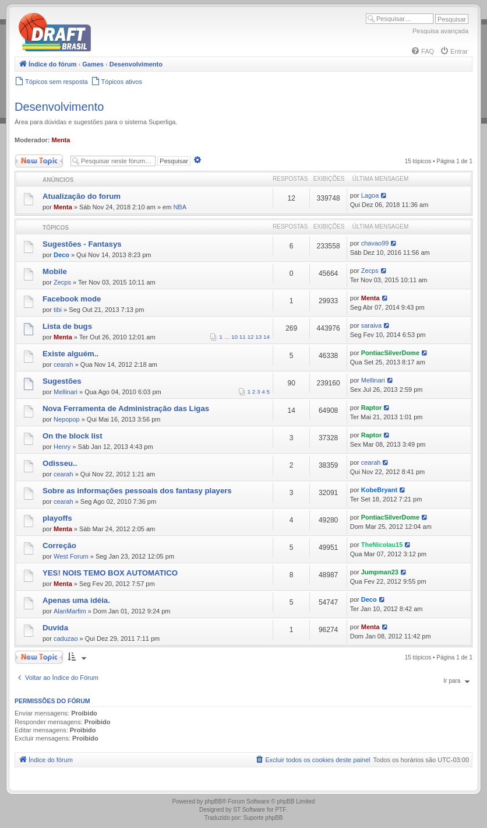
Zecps (62, 282)
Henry (62, 446)
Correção (59, 545)
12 (251, 337)
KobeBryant (379, 489)
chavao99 (375, 243)
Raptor (371, 407)
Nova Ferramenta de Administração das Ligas (126, 408)
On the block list (73, 435)
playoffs (57, 518)
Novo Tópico (39, 161)
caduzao (66, 638)
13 (258, 337)
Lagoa (370, 195)
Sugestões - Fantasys (82, 244)
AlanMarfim (70, 611)
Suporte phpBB (263, 818)
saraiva (371, 325)
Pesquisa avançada (440, 30)
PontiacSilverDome (390, 352)
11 (242, 337)
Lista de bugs (67, 326)
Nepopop (67, 419)
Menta (61, 139)
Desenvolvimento (59, 106)
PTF (280, 809)
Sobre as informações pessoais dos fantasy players (137, 490)
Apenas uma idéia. (76, 600)
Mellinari (65, 391)
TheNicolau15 (382, 544)
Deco (61, 254)
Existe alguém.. (70, 353)
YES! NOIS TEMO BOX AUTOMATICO (110, 573)
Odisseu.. (60, 463)
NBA (179, 207)
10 (234, 337)
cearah (63, 364)
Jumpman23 (379, 572)
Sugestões (62, 381)
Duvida (55, 627)
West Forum (71, 556)
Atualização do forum (82, 196)
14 (266, 337)
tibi (58, 309)
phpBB (213, 801)
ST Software (249, 809)
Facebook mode (72, 298)
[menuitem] (422, 51)
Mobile (55, 271)
